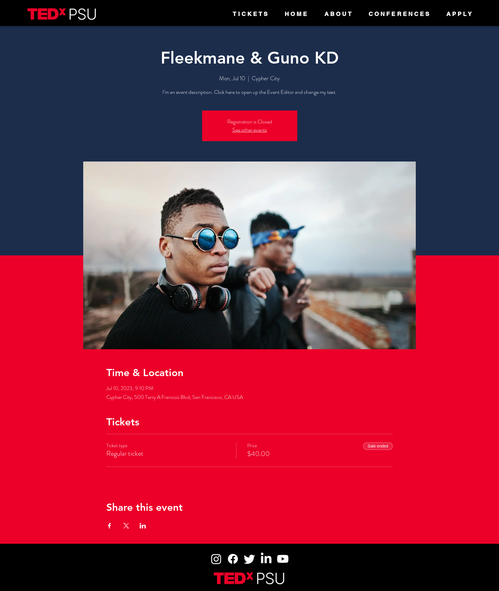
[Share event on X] (126, 525)
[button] (339, 14)
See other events (249, 130)
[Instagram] (216, 558)
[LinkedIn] (266, 558)
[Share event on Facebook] (109, 525)
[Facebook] (232, 558)
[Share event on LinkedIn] (143, 525)
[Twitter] (249, 558)
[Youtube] (282, 558)
